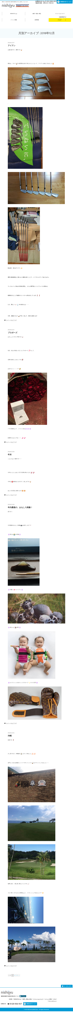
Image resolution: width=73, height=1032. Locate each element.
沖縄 (10, 736)
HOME (10, 999)
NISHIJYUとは (13, 13)
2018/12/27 (11, 42)
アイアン (11, 45)
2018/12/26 (11, 451)
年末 (10, 454)
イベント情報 (14, 19)
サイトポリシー (53, 1001)
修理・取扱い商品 (37, 13)
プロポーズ (12, 333)
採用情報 (37, 19)
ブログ (55, 999)
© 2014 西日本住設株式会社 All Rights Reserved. (36, 1009)
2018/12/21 (11, 733)
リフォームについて (60, 13)
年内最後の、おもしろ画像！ (20, 507)
